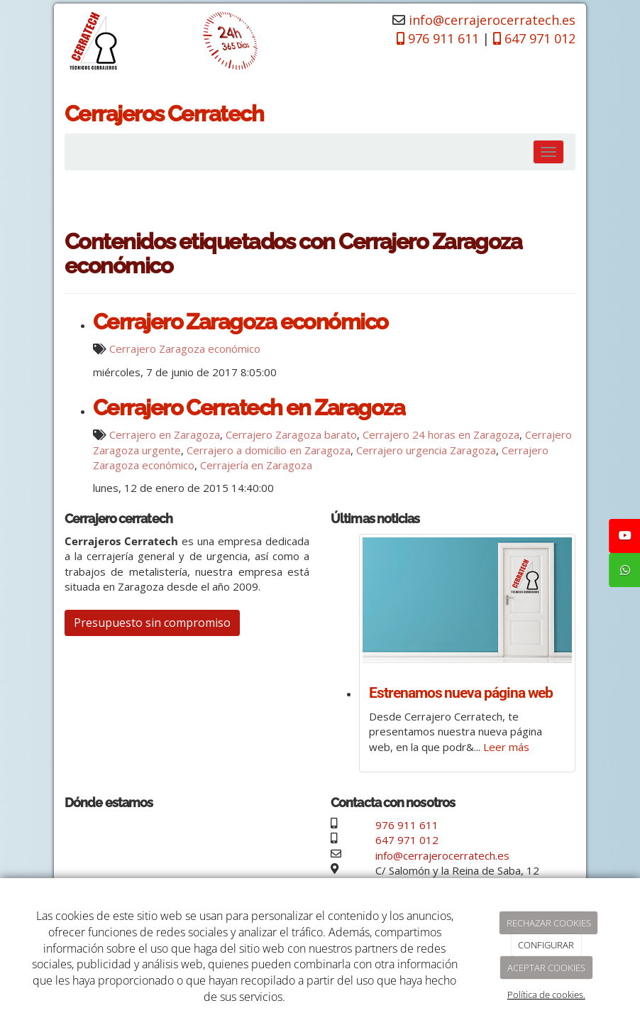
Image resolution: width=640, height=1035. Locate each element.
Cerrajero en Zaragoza (164, 434)
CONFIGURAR (546, 944)
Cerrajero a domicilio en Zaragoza (269, 450)
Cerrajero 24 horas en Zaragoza (441, 434)
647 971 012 (406, 840)
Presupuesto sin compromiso (152, 622)
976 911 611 (406, 825)
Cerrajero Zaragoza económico (240, 321)
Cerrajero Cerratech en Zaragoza (248, 407)
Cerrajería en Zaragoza (256, 465)
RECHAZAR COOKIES (549, 922)
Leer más (506, 747)
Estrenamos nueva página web (461, 692)
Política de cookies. (546, 994)
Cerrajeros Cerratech (164, 113)
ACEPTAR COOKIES (546, 967)
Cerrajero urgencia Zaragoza (426, 450)
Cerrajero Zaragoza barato (291, 434)
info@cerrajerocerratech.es (492, 19)
